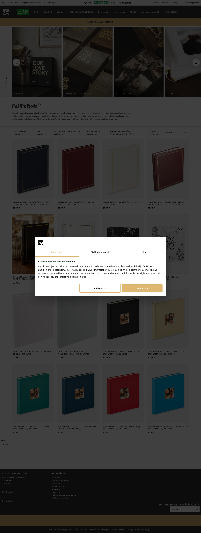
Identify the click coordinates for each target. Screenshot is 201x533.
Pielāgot (100, 288)
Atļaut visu (142, 288)
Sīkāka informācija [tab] (100, 252)
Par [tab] (144, 252)
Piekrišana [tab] (56, 252)
